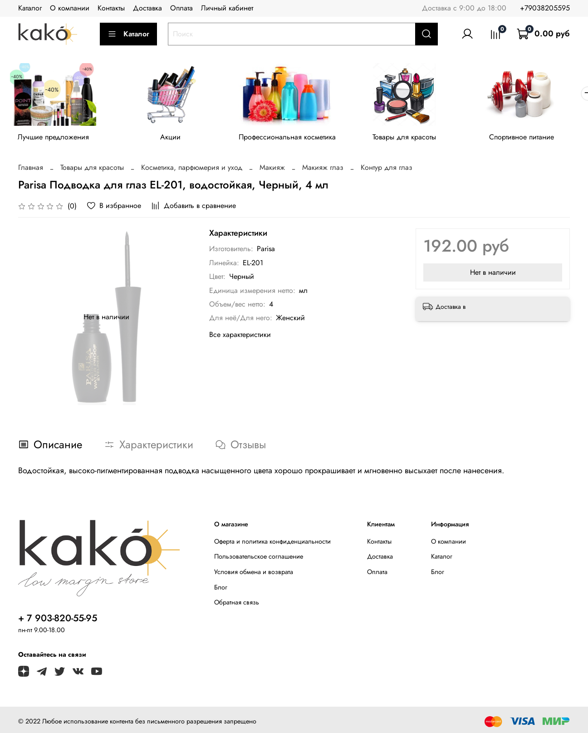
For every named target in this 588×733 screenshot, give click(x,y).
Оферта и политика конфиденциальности (272, 542)
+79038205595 (545, 8)
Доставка (147, 8)
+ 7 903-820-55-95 (57, 619)
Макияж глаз (322, 169)
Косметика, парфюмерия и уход (191, 169)
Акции (174, 138)
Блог (220, 588)
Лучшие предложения (54, 138)
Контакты (111, 8)
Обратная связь (236, 604)
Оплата (181, 8)
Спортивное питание (533, 138)
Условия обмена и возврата (253, 573)
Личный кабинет (227, 8)
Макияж (272, 169)
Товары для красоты (414, 138)
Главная (30, 169)
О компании (69, 8)
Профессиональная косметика (294, 138)
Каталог (30, 8)
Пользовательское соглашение (258, 558)
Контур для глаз (386, 169)
